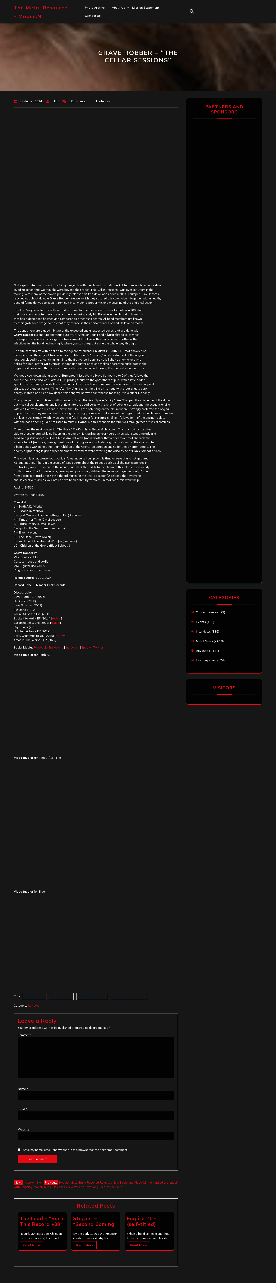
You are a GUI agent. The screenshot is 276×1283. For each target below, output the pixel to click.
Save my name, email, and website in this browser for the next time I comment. (75, 1150)
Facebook (40, 647)
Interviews (203, 631)
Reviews (33, 1005)
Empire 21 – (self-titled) (141, 1221)
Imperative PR (61, 996)
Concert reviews (207, 612)
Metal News (204, 641)
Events (201, 622)
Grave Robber (34, 996)
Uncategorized (206, 660)
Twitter (98, 647)
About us (118, 7)
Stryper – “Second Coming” (95, 1221)
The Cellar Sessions (92, 996)
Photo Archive (95, 7)
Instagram (72, 647)
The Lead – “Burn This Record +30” (41, 1221)
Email (22, 1109)
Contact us (93, 16)
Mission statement (145, 7)
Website (23, 1129)
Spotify (86, 647)
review (56, 618)
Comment (25, 1035)
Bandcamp (56, 647)
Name (23, 1089)
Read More (31, 1245)
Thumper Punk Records (129, 996)
